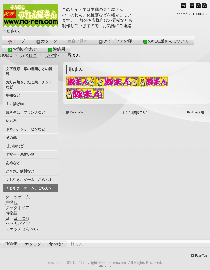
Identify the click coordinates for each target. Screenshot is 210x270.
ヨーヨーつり (17, 218)
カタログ (46, 41)
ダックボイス (17, 207)
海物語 (11, 213)
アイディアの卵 (115, 41)
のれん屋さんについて (165, 41)
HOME (6, 55)
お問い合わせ (22, 49)
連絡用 (56, 49)
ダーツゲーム (17, 197)
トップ (16, 41)
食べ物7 (52, 55)
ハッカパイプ (17, 224)
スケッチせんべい (21, 229)
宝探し (11, 202)
